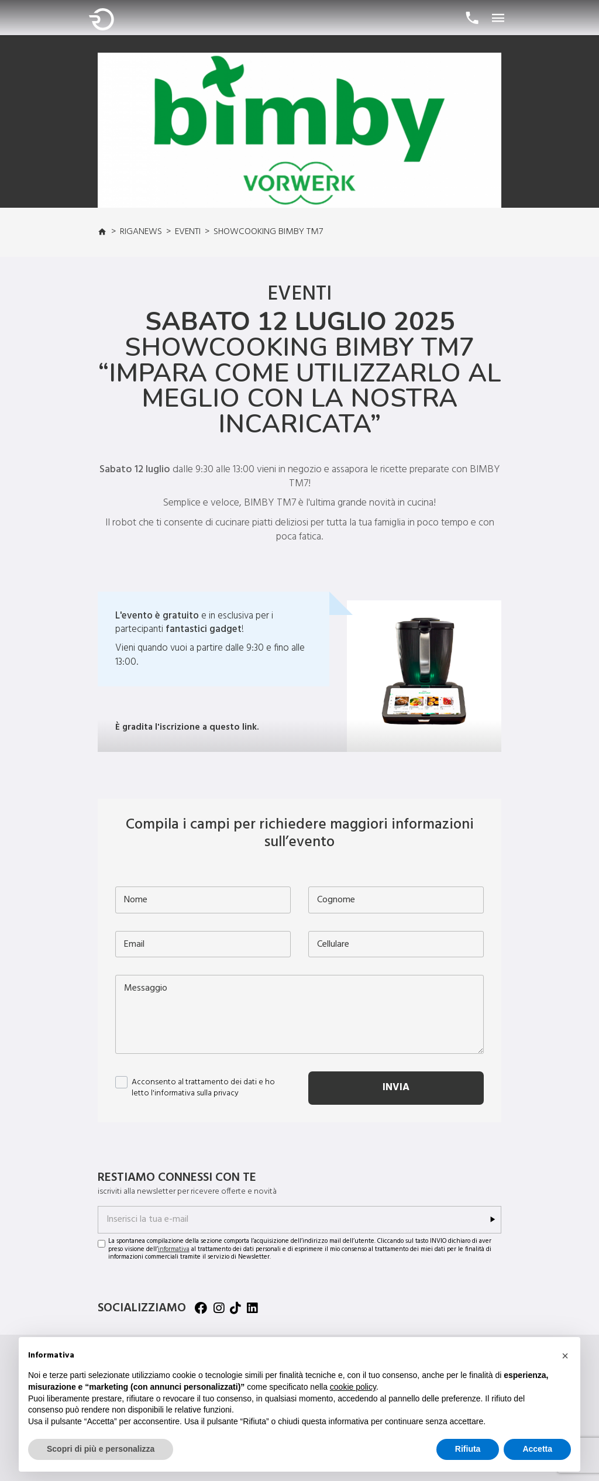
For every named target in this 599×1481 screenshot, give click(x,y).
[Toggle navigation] (498, 19)
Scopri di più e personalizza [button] (100, 1448)
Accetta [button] (537, 1448)
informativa (174, 1249)
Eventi (188, 231)
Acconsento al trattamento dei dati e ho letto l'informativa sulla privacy (203, 1088)
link (249, 727)
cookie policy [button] (353, 1386)
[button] (565, 1355)
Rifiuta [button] (468, 1448)
